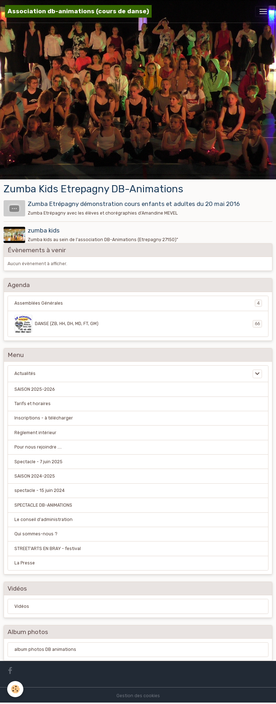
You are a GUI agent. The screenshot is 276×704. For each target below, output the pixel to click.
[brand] (78, 11)
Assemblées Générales (138, 303)
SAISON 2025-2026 (34, 389)
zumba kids (44, 230)
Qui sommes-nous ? (36, 533)
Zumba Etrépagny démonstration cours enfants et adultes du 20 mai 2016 (134, 203)
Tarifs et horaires (32, 403)
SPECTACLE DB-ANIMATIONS (43, 505)
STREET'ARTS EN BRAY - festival (47, 548)
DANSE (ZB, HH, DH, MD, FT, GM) (138, 324)
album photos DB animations (45, 649)
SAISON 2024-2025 (34, 476)
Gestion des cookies (138, 695)
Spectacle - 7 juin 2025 (38, 461)
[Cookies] (15, 689)
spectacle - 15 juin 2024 (39, 490)
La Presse (24, 562)
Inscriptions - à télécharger (43, 418)
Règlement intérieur (35, 432)
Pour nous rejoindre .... (38, 447)
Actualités (25, 373)
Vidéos (21, 606)
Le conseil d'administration (43, 519)
